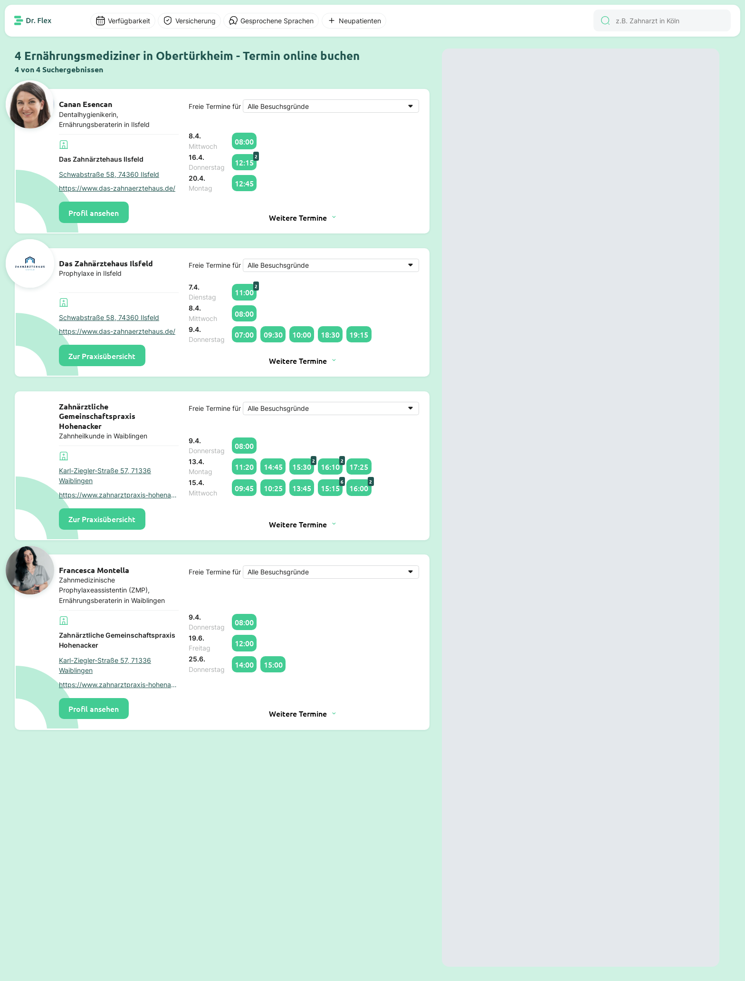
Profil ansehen (93, 212)
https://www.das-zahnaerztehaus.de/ (117, 188)
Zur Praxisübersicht (101, 355)
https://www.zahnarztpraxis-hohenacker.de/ (119, 495)
